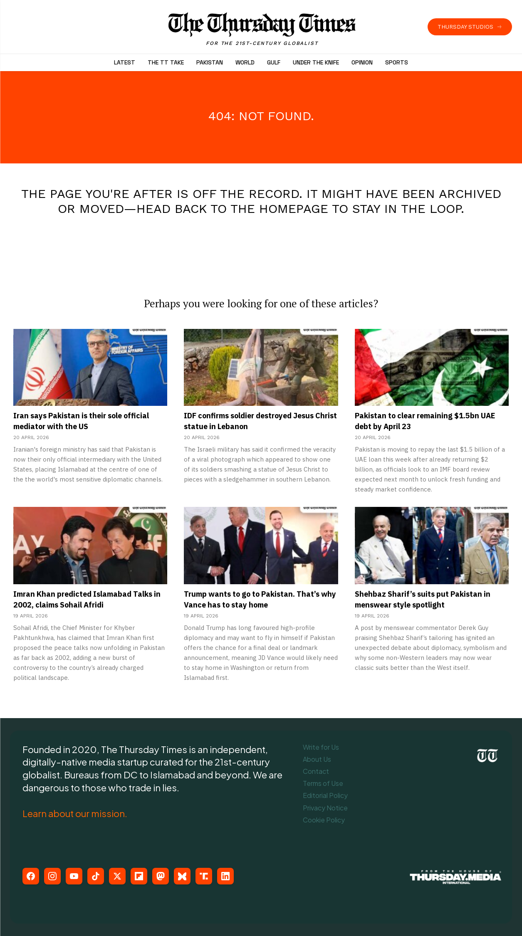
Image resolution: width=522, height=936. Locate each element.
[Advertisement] (261, 248)
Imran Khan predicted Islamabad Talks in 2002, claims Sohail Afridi (79, 599)
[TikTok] (95, 876)
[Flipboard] (139, 876)
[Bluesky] (182, 876)
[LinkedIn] (225, 876)
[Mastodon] (160, 876)
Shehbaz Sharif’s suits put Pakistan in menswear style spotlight (429, 599)
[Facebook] (30, 876)
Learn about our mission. (74, 813)
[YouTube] (74, 876)
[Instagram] (52, 876)
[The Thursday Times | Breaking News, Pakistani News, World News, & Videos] (262, 29)
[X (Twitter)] (117, 876)
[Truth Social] (203, 876)
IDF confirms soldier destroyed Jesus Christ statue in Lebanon (258, 420)
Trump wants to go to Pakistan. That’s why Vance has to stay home (260, 599)
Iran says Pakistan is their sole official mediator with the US (90, 420)
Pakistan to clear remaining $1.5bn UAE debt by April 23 (424, 420)
